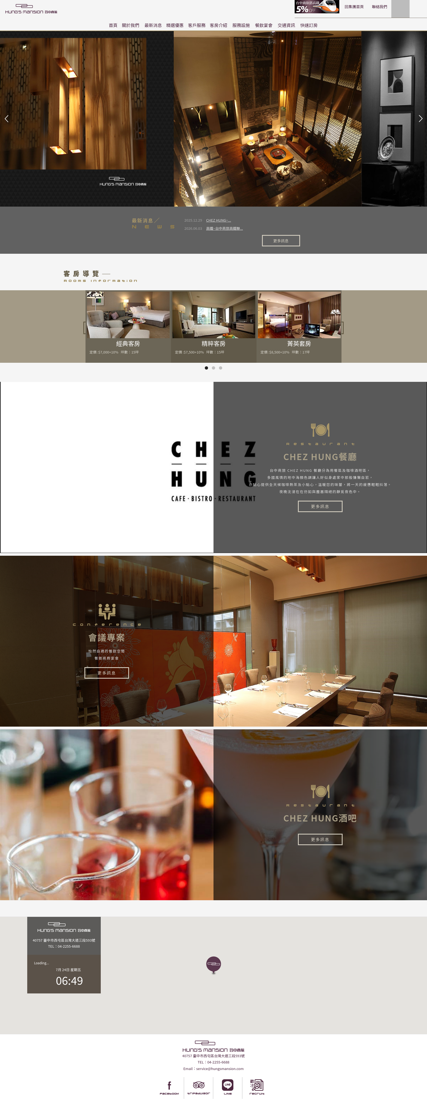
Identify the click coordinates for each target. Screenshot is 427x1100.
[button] (213, 951)
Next (420, 118)
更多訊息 (286, 224)
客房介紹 (218, 25)
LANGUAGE (410, 6)
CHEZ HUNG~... (218, 220)
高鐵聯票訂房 (276, 6)
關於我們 (130, 25)
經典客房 (128, 328)
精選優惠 (175, 25)
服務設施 (241, 25)
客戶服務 (197, 25)
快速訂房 (309, 25)
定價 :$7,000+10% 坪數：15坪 (114, 337)
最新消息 (153, 25)
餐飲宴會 (264, 25)
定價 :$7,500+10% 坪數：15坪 (199, 337)
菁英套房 (299, 328)
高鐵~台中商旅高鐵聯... (224, 228)
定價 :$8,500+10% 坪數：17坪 (285, 337)
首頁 (113, 25)
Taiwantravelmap (177, 1095)
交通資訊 (286, 25)
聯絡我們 (338, 6)
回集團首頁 (312, 6)
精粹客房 (214, 328)
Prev (7, 118)
